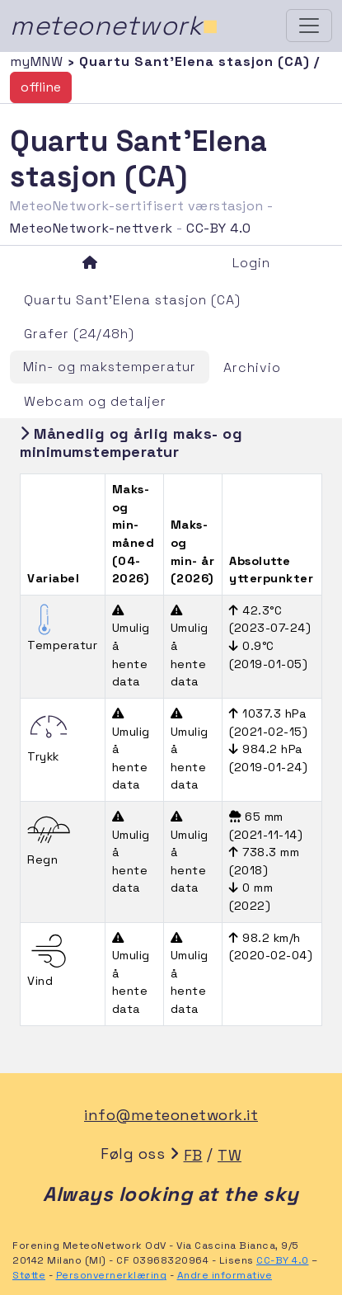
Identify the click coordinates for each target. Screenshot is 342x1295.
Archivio (252, 367)
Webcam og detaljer (95, 401)
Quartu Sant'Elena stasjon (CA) (132, 299)
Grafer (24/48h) (79, 333)
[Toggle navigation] (309, 25)
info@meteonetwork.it (171, 1114)
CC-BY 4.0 (218, 228)
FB (193, 1155)
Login (251, 262)
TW (229, 1155)
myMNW (39, 61)
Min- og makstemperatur (109, 366)
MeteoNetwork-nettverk (91, 228)
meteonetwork (114, 25)
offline (41, 87)
